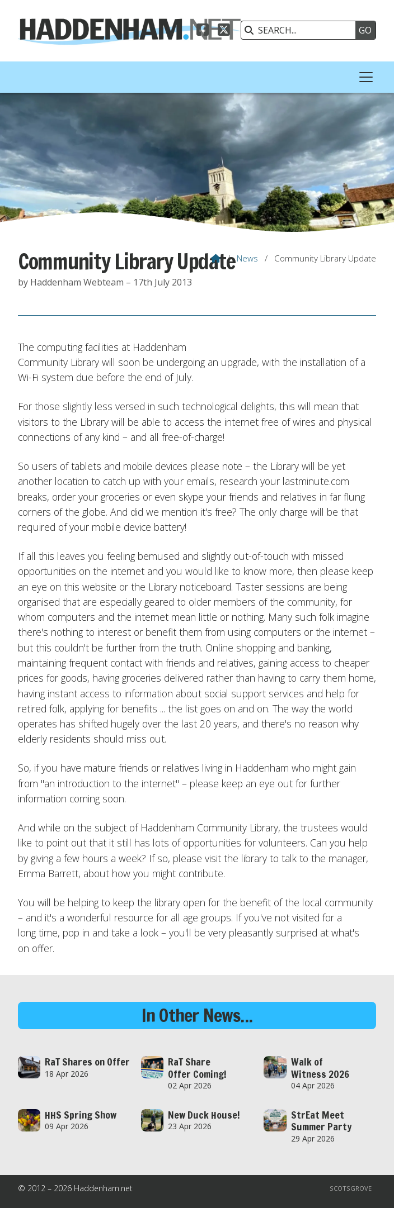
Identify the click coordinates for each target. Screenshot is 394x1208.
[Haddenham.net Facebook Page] (202, 31)
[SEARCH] (301, 30)
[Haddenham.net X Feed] (224, 31)
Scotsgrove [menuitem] (351, 1188)
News (247, 258)
